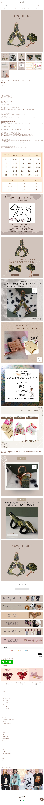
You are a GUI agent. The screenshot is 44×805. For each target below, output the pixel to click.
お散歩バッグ (4, 740)
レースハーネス (5, 736)
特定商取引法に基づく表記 (6, 767)
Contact (3, 762)
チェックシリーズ (6, 708)
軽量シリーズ (5, 704)
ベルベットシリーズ (6, 700)
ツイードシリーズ (6, 715)
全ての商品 (3, 691)
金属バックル (5, 747)
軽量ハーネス (5, 721)
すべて (5, 650)
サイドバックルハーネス (7, 725)
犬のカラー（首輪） (5, 693)
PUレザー (4, 734)
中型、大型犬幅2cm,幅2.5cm (7, 698)
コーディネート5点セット (6, 738)
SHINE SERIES (5, 751)
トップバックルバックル (7, 723)
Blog (3, 760)
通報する (40, 656)
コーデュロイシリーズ (6, 702)
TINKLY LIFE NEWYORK (7, 753)
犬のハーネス (4, 717)
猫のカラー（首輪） (5, 742)
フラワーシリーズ (6, 706)
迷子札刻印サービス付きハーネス (8, 719)
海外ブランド (4, 749)
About (3, 758)
